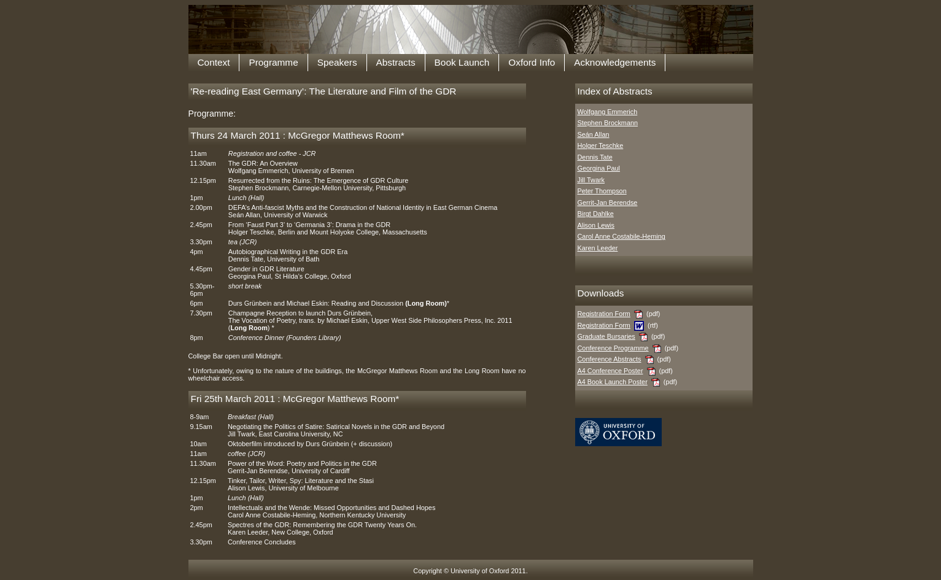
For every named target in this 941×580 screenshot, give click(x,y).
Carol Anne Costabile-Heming (621, 236)
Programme (273, 62)
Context (214, 62)
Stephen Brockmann (608, 122)
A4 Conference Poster (610, 370)
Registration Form (604, 313)
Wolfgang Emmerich (608, 111)
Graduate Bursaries (606, 336)
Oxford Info (531, 62)
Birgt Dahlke (596, 213)
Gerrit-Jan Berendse (608, 202)
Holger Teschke (601, 145)
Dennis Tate (595, 157)
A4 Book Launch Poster (613, 381)
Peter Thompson (602, 191)
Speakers (337, 62)
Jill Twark (591, 180)
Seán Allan (594, 134)
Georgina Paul (599, 168)
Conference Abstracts (609, 359)
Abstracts (396, 62)
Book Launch (462, 62)
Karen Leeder (598, 248)
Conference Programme (613, 348)
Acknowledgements (615, 62)
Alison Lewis (596, 225)
